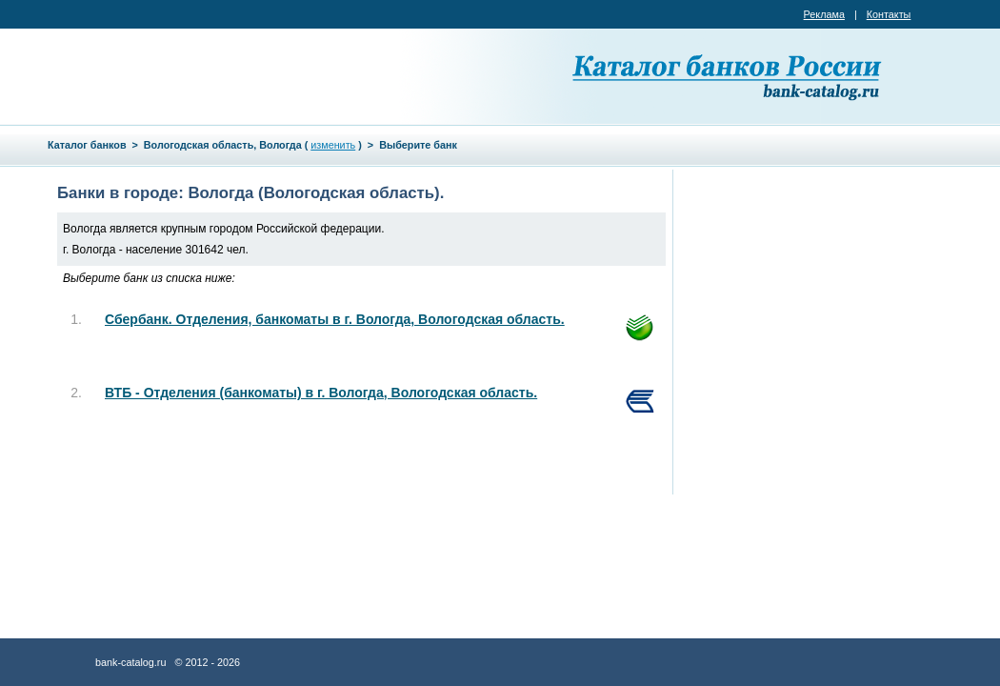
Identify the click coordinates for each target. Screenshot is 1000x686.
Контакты (889, 14)
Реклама (824, 14)
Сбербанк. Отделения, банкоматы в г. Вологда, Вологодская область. (335, 319)
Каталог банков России (728, 76)
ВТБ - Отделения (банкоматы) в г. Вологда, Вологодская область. (321, 392)
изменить (332, 145)
